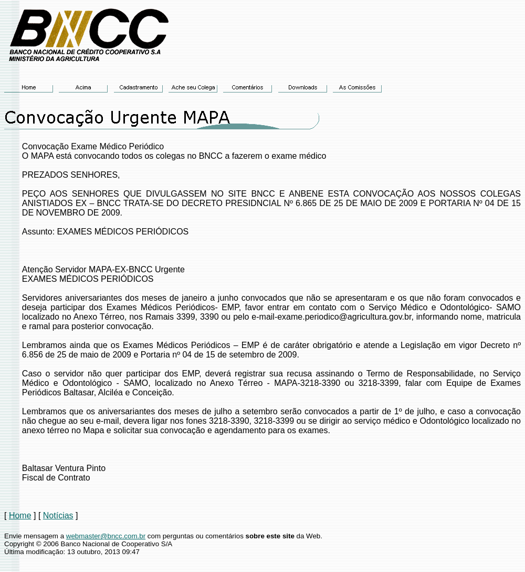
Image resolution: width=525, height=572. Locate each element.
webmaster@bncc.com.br (105, 536)
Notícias (58, 515)
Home (20, 515)
